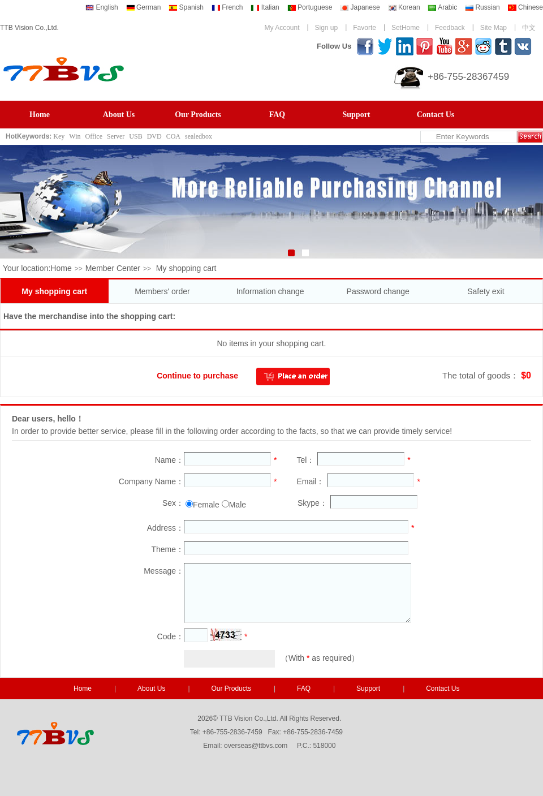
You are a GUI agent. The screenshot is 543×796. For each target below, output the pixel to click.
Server (115, 136)
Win (74, 136)
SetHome (405, 28)
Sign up (326, 28)
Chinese (525, 7)
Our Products (198, 114)
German (143, 7)
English (101, 7)
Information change (270, 291)
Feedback (450, 28)
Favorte (364, 28)
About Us (119, 114)
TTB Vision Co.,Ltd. (29, 28)
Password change (378, 291)
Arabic (442, 7)
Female (206, 504)
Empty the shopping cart (69, 375)
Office (93, 136)
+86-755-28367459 (468, 76)
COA (173, 136)
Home (39, 114)
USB (135, 136)
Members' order (162, 291)
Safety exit (485, 291)
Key (58, 136)
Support (356, 114)
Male (237, 504)
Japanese (360, 7)
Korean (404, 7)
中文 (529, 28)
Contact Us (436, 114)
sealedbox (198, 136)
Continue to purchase (197, 375)
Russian (482, 7)
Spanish (186, 7)
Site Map (493, 28)
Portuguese (310, 7)
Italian (265, 7)
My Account (281, 28)
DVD (154, 136)
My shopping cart (54, 291)
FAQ (277, 114)
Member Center (112, 268)
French (227, 7)
